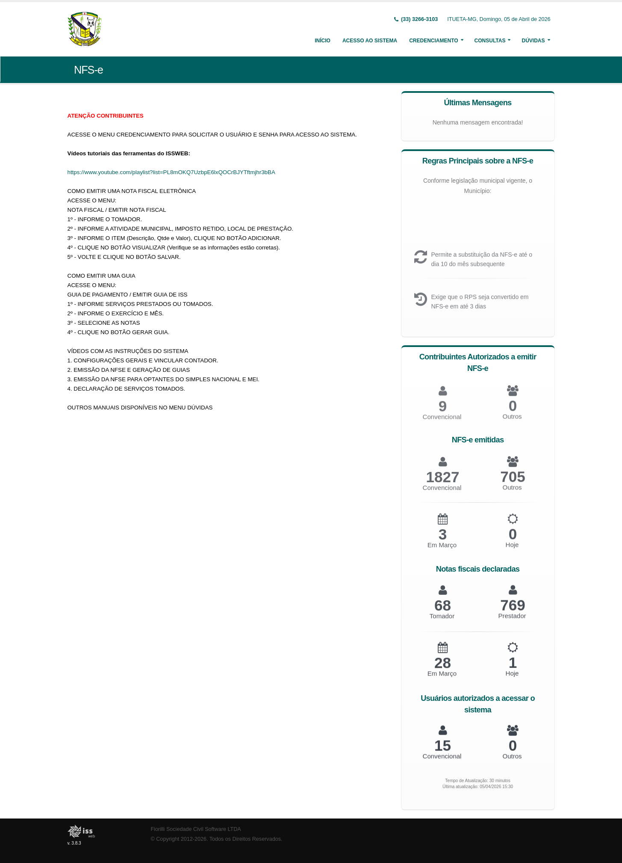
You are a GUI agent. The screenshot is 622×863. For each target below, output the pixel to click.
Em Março (442, 551)
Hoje (512, 550)
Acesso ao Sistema (369, 41)
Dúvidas (533, 41)
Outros (512, 422)
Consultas (490, 41)
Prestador (512, 620)
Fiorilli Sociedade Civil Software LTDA (196, 829)
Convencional (442, 493)
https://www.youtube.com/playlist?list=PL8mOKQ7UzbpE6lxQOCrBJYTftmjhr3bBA (171, 172)
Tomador (442, 621)
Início (322, 41)
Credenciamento (433, 41)
